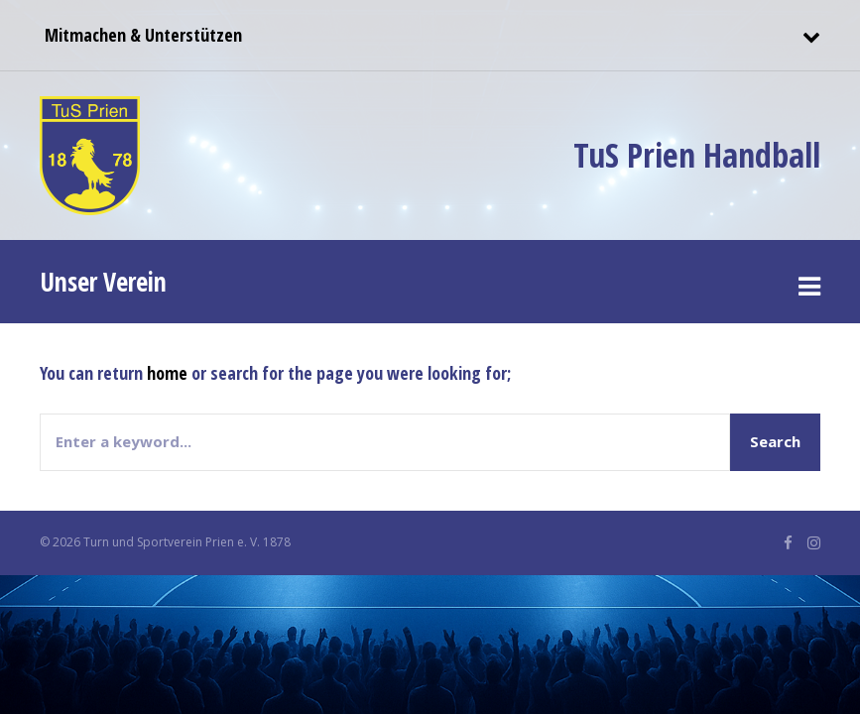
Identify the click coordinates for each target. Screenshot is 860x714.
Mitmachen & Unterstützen (141, 35)
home (167, 373)
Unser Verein (103, 281)
